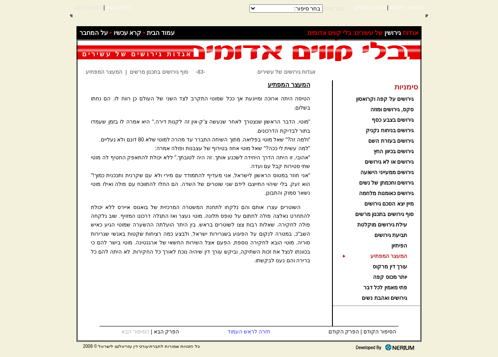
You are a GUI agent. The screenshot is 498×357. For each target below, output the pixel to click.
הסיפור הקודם (405, 7)
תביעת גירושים (390, 235)
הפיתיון (399, 246)
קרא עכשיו (128, 32)
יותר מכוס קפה (390, 277)
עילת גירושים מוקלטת (382, 225)
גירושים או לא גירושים (389, 162)
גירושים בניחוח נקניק (390, 130)
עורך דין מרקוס (390, 267)
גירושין (392, 32)
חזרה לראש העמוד (249, 332)
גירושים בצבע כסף (393, 120)
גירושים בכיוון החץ (394, 151)
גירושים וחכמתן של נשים (386, 183)
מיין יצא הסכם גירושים (389, 204)
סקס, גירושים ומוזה (392, 109)
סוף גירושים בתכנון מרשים (384, 214)
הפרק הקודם (370, 7)
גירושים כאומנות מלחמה (386, 193)
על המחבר (94, 32)
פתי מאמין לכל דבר (385, 288)
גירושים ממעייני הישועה (387, 172)
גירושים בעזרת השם (391, 141)
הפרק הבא (118, 7)
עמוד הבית (161, 32)
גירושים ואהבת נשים (384, 298)
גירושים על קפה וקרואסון (385, 99)
